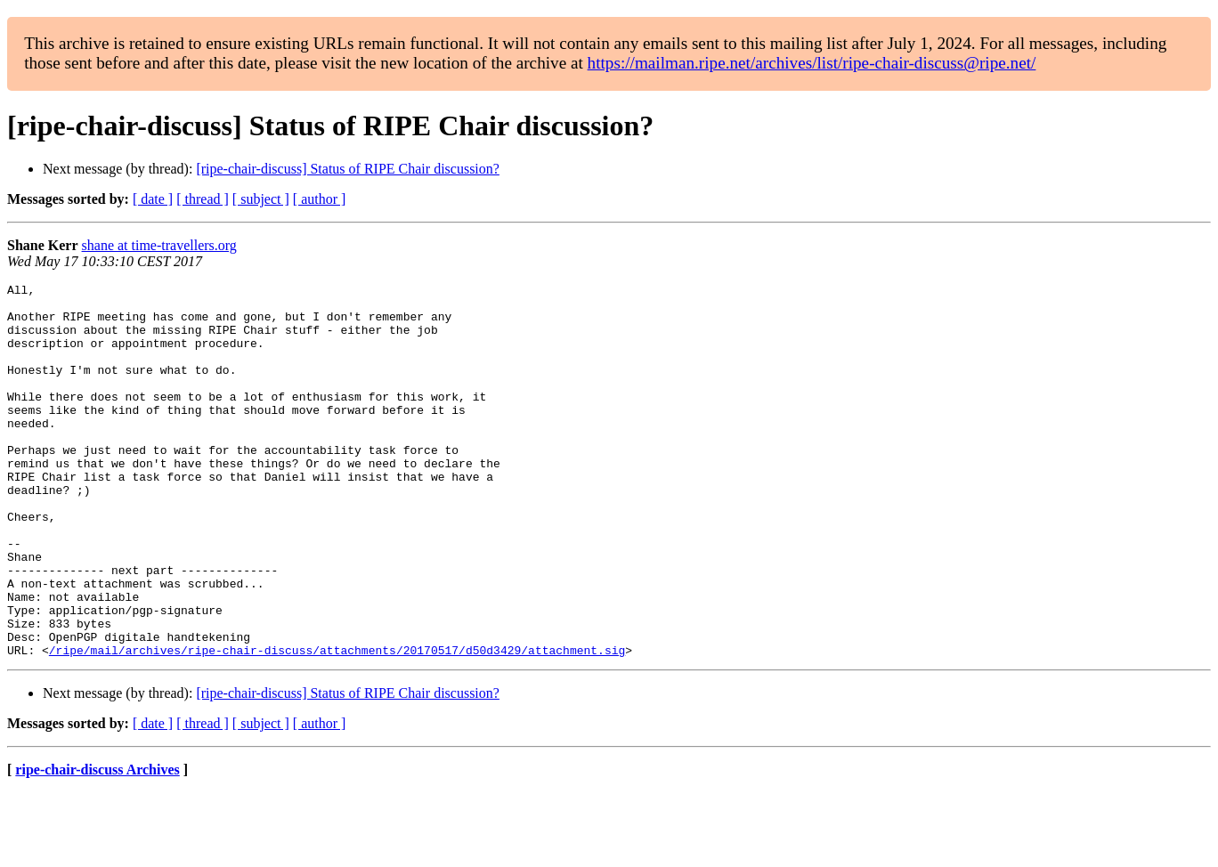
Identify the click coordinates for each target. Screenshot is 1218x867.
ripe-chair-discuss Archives (97, 844)
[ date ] (153, 199)
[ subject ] (260, 199)
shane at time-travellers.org (159, 245)
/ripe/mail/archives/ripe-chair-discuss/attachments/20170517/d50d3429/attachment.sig (337, 725)
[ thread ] (202, 199)
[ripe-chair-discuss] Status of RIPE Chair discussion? (347, 168)
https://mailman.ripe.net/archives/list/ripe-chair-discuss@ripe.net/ (812, 62)
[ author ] (319, 199)
